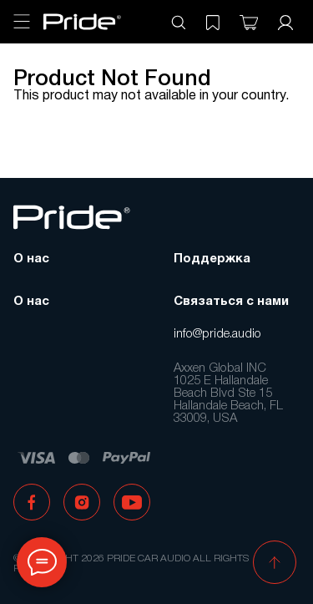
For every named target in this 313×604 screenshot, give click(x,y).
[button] (274, 564)
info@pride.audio (217, 334)
